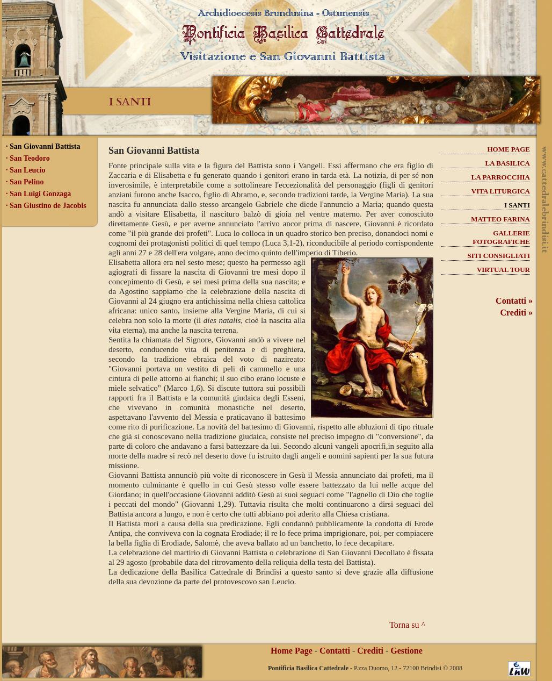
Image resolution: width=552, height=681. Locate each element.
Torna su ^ (407, 624)
